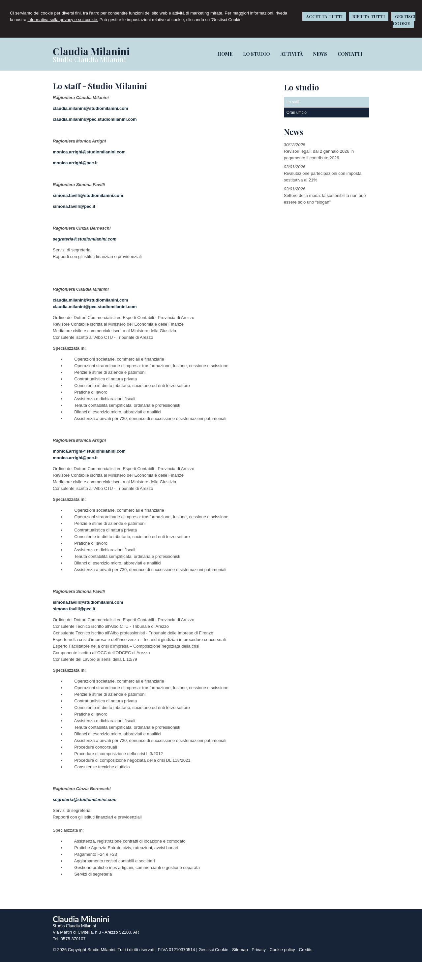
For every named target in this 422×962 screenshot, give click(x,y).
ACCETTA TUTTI (324, 16)
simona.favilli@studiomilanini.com (88, 195)
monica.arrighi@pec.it (75, 162)
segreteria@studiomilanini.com (84, 239)
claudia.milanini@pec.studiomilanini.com (95, 119)
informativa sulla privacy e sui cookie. (62, 19)
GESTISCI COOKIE (404, 20)
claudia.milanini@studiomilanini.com (90, 108)
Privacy (259, 949)
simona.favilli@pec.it (74, 206)
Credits (305, 949)
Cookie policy (282, 949)
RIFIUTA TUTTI (368, 16)
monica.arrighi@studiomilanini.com (89, 151)
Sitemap (240, 949)
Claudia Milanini (91, 51)
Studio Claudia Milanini (89, 59)
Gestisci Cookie (213, 949)
